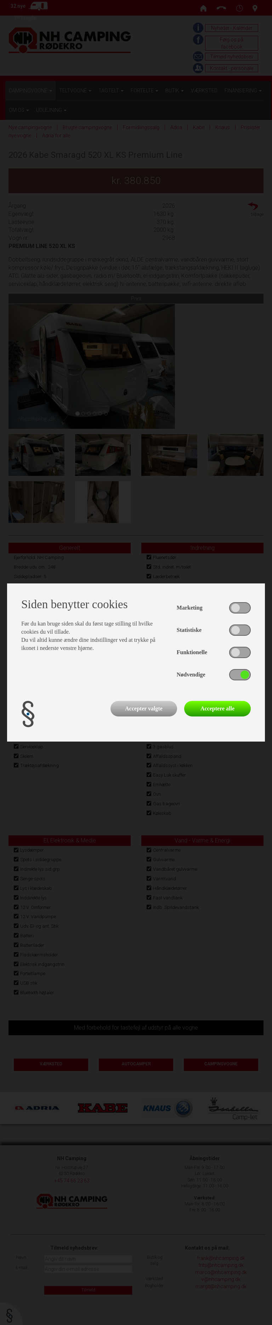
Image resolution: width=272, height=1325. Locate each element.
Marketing (190, 608)
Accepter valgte (144, 708)
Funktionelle (192, 652)
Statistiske (189, 630)
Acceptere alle (217, 708)
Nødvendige (191, 675)
